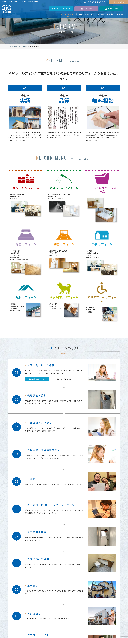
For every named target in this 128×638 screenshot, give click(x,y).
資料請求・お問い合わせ (39, 383)
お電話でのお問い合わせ (63, 383)
